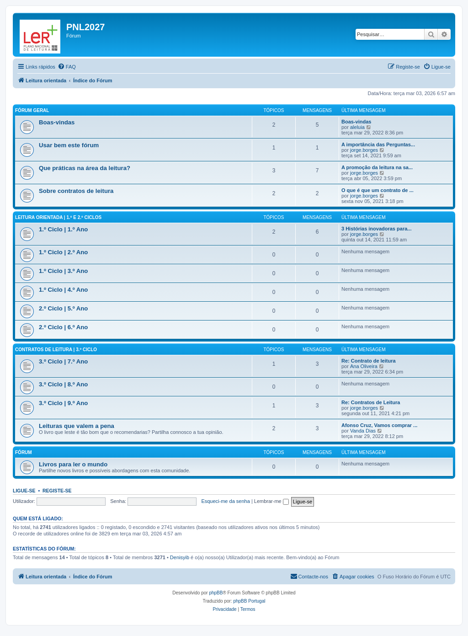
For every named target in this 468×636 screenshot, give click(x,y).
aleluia (357, 127)
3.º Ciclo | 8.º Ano (63, 384)
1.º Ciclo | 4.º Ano (63, 289)
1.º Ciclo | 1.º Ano (63, 229)
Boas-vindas (56, 122)
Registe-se (57, 490)
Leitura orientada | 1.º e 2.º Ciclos (58, 217)
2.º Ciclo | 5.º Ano (63, 308)
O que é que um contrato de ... (377, 190)
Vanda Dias (363, 430)
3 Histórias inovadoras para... (376, 228)
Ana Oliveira (364, 366)
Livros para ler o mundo (73, 464)
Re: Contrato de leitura (368, 360)
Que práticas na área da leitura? (84, 168)
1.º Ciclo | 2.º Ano (63, 252)
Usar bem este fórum (69, 145)
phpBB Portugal (249, 601)
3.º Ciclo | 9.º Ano (63, 403)
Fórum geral (32, 110)
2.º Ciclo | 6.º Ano (63, 327)
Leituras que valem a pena (76, 425)
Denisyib (179, 557)
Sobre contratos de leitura (76, 190)
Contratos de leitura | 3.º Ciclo (56, 349)
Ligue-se (24, 490)
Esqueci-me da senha (225, 501)
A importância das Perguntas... (378, 144)
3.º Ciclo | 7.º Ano (63, 361)
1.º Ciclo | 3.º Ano (63, 270)
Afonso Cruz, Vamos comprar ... (379, 425)
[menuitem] (67, 66)
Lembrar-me (271, 501)
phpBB (216, 592)
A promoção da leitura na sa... (377, 167)
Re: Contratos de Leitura (370, 402)
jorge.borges (364, 150)
